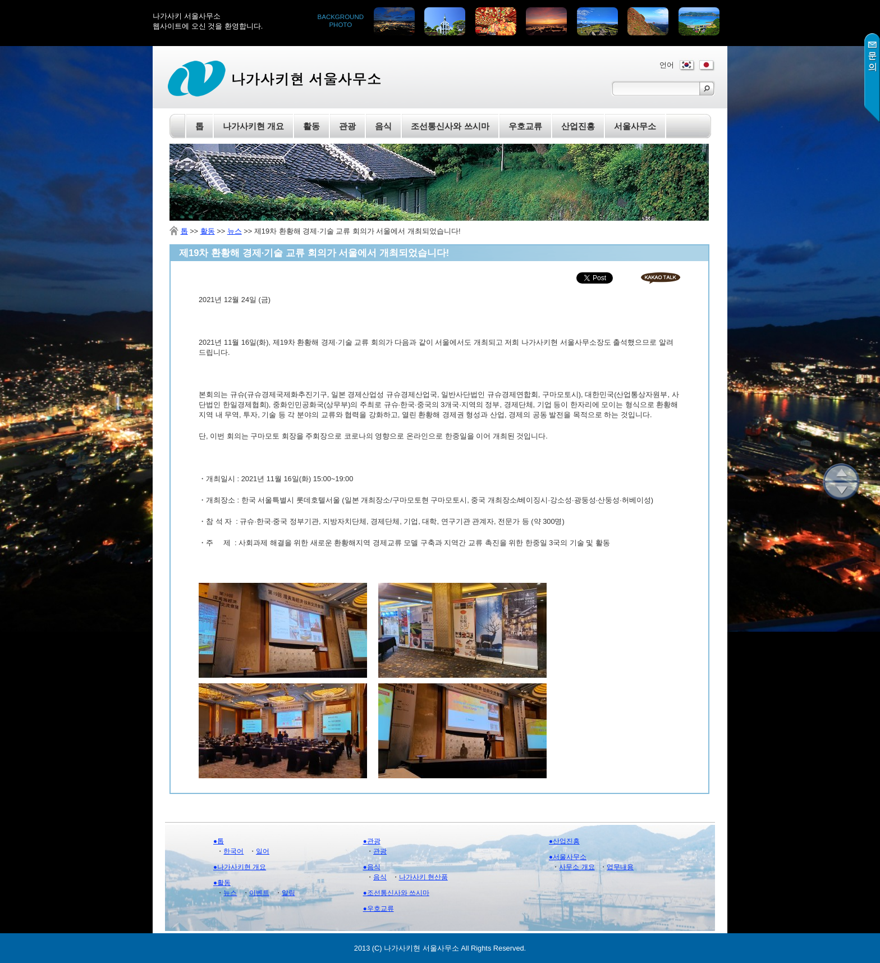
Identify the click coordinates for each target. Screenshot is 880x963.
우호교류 (525, 126)
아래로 (841, 491)
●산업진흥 (564, 841)
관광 (380, 851)
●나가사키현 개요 (239, 867)
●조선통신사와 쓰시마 (396, 892)
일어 (262, 851)
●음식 (372, 867)
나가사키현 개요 (253, 126)
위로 (841, 472)
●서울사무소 (567, 857)
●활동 (222, 882)
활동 (207, 231)
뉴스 (234, 231)
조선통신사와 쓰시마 (450, 126)
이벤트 (259, 892)
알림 (288, 892)
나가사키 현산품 (423, 877)
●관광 (372, 841)
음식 (380, 877)
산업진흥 (578, 126)
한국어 (233, 851)
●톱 (218, 841)
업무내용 (620, 867)
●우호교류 (378, 908)
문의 (872, 77)
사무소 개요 (576, 867)
